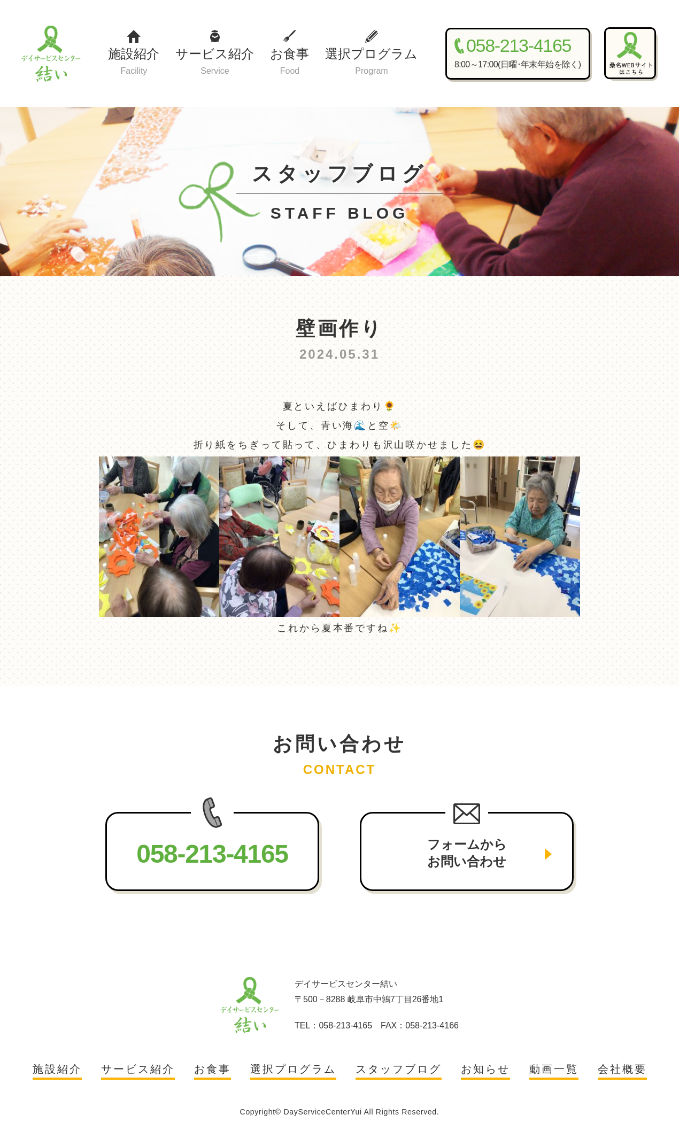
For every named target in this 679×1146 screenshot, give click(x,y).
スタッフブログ (399, 1069)
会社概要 (622, 1069)
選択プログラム (371, 62)
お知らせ (485, 1069)
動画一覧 (553, 1069)
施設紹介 (133, 62)
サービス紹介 (214, 62)
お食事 (289, 62)
